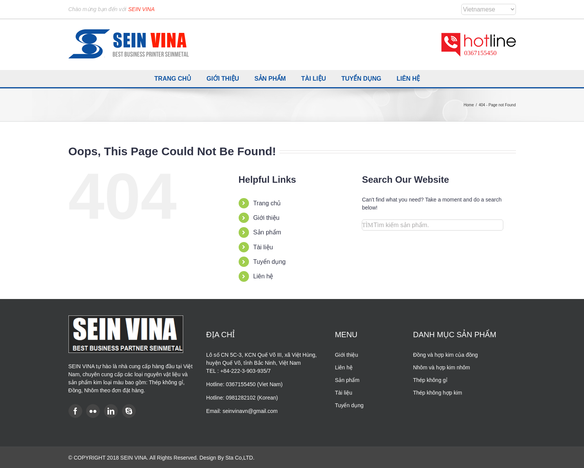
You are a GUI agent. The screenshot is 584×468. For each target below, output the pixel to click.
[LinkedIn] (111, 411)
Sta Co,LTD (239, 458)
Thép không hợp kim (437, 393)
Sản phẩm (267, 232)
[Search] (367, 225)
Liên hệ (263, 276)
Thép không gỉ (430, 380)
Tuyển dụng (269, 261)
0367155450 (480, 53)
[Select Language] (488, 9)
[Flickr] (93, 411)
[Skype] (129, 411)
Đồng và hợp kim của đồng (445, 355)
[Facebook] (75, 411)
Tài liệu (263, 247)
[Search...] (432, 225)
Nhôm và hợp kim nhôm (441, 367)
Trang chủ (267, 203)
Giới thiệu (266, 217)
